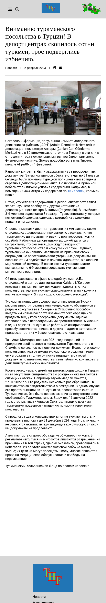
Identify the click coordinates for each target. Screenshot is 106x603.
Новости (39, 597)
